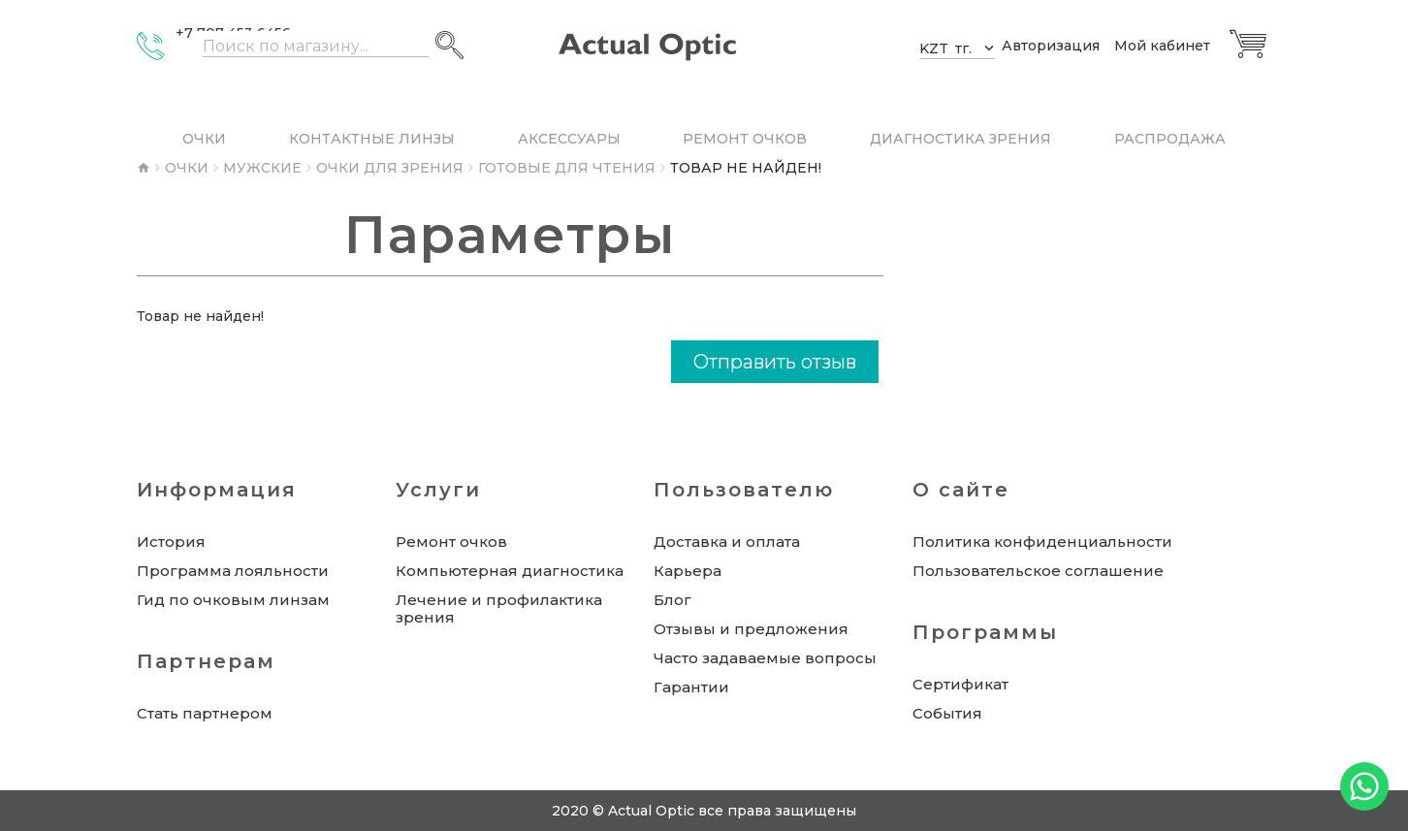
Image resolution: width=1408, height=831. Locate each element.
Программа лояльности (233, 571)
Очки (186, 168)
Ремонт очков (451, 542)
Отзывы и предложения (751, 629)
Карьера (687, 571)
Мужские (262, 168)
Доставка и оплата (727, 542)
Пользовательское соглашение (1038, 571)
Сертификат (960, 684)
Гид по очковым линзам (233, 600)
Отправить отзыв (774, 361)
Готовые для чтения (567, 168)
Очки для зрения (390, 168)
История (171, 542)
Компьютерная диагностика (510, 571)
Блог (672, 600)
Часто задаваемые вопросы (765, 658)
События (947, 713)
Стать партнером (204, 713)
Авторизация (1051, 46)
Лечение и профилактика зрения (499, 608)
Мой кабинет (1162, 46)
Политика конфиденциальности (1042, 542)
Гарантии (691, 687)
